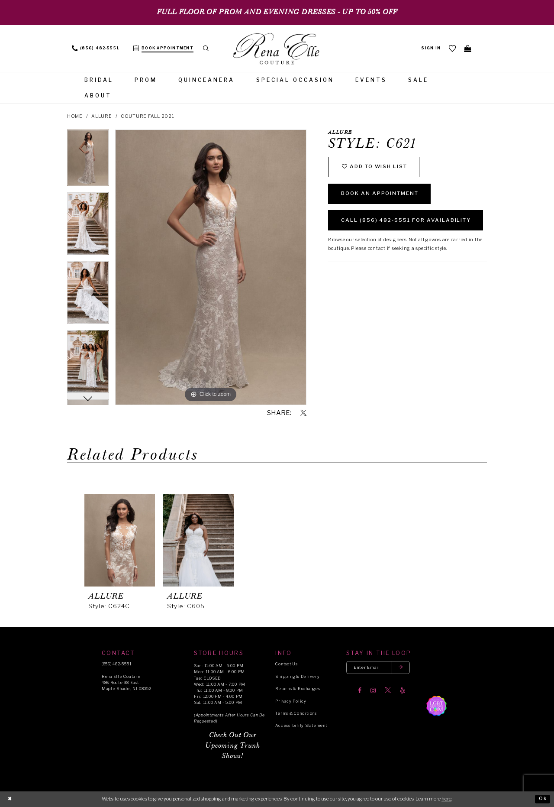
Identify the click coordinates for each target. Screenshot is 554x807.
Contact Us (286, 663)
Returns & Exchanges (297, 688)
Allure (101, 116)
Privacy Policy (290, 701)
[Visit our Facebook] (359, 690)
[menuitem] (95, 48)
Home (75, 116)
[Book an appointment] (163, 48)
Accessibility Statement (301, 725)
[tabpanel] (88, 160)
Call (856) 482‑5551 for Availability (409, 221)
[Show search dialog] (206, 48)
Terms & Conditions (295, 713)
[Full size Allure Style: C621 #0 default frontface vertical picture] (211, 267)
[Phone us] (95, 48)
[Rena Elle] (277, 49)
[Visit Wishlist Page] (452, 48)
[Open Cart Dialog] (468, 48)
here (446, 799)
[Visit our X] (388, 690)
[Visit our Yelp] (402, 690)
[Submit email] (402, 667)
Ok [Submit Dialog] (543, 799)
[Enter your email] (378, 667)
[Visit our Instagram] (373, 690)
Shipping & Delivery (297, 676)
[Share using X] (303, 413)
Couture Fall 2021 (147, 116)
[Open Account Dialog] (430, 48)
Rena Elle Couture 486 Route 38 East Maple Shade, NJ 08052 (126, 682)
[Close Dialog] (10, 799)
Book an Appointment (381, 194)
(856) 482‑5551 (116, 663)
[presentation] (119, 540)
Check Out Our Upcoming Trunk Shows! (232, 746)
